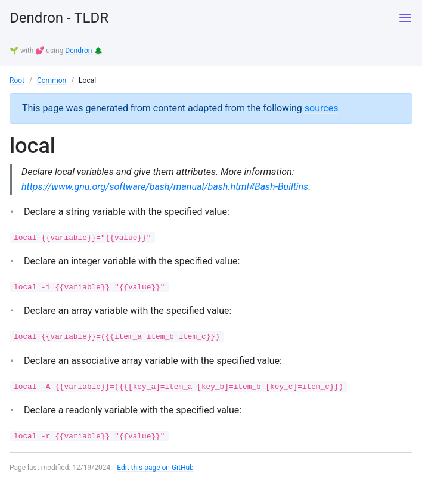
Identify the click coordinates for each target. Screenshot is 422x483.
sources (322, 108)
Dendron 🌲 (84, 50)
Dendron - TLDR (59, 18)
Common (51, 80)
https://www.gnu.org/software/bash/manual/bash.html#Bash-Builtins (164, 186)
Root (17, 80)
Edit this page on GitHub (155, 467)
